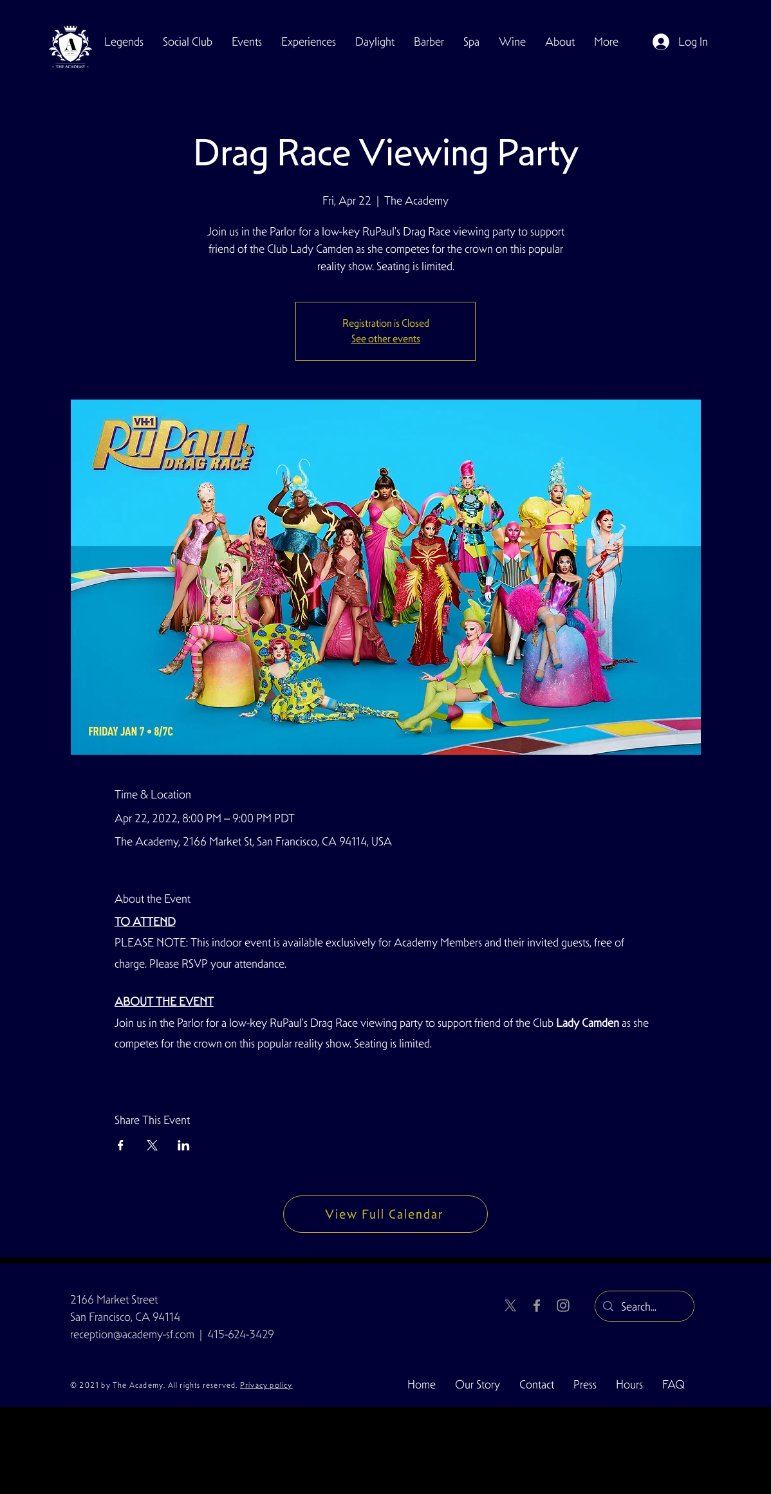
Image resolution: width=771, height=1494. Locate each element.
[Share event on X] (152, 1145)
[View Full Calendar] (385, 1214)
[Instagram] (563, 1305)
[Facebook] (536, 1305)
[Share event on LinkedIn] (184, 1145)
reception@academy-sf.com (132, 1334)
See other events (385, 339)
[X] (510, 1305)
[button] (187, 42)
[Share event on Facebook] (121, 1145)
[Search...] (644, 1306)
